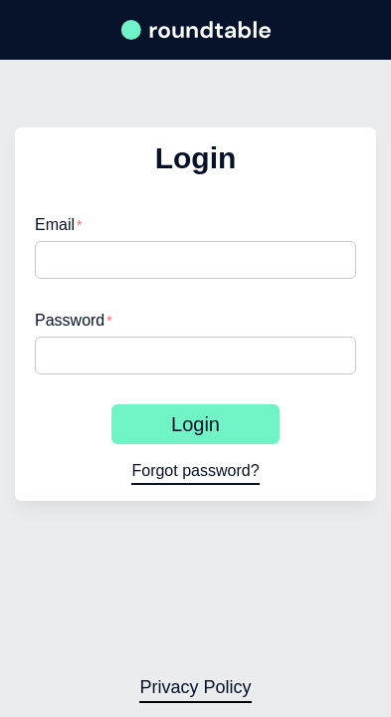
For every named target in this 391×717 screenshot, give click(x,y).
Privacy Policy (195, 687)
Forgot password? (195, 470)
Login (195, 424)
